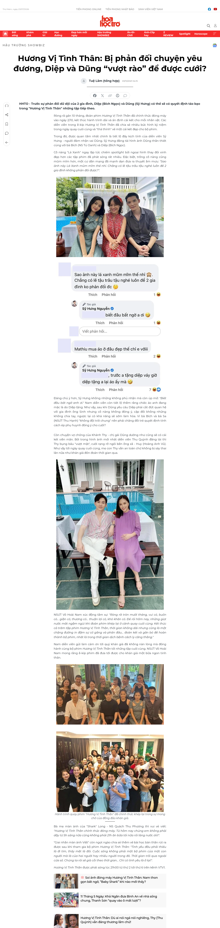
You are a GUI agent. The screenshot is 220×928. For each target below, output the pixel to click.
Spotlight (184, 33)
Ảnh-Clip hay (149, 34)
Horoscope (200, 33)
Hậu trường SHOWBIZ (104, 34)
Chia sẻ (7, 115)
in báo (118, 96)
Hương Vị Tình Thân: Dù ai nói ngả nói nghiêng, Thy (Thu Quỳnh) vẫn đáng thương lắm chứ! (122, 920)
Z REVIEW (168, 34)
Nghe (7, 106)
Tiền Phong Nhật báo (120, 9)
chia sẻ (95, 96)
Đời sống (15, 34)
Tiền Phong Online (88, 9)
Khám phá (30, 34)
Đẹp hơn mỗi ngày (79, 34)
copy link (110, 96)
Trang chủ (5, 33)
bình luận (125, 96)
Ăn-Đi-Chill (131, 34)
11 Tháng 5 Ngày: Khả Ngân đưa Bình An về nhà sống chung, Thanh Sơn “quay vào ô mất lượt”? (119, 898)
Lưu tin (7, 124)
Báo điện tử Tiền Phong (110, 21)
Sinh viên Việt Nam (150, 9)
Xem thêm (214, 33)
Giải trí (45, 34)
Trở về (7, 143)
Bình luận (7, 133)
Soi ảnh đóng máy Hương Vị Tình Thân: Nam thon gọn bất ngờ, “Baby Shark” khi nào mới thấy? (119, 880)
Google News (214, 45)
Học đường (58, 34)
